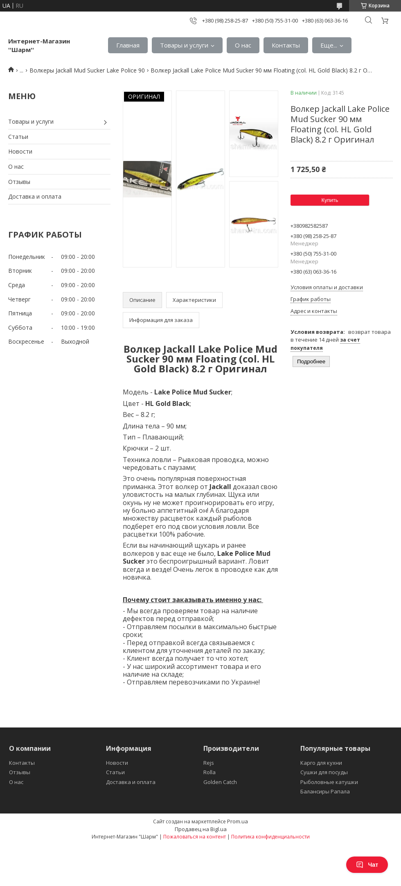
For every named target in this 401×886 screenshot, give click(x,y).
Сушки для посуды (324, 772)
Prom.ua (237, 821)
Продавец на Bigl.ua (201, 829)
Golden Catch (220, 782)
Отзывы (19, 182)
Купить (329, 200)
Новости (20, 151)
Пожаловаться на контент (194, 836)
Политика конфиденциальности (270, 836)
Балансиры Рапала (325, 791)
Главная (128, 45)
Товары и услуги (184, 45)
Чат (367, 864)
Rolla (209, 772)
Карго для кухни (321, 762)
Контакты (286, 45)
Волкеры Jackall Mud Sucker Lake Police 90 (87, 70)
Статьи (18, 136)
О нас (243, 45)
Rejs (208, 762)
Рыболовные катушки (329, 782)
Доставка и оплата (34, 196)
